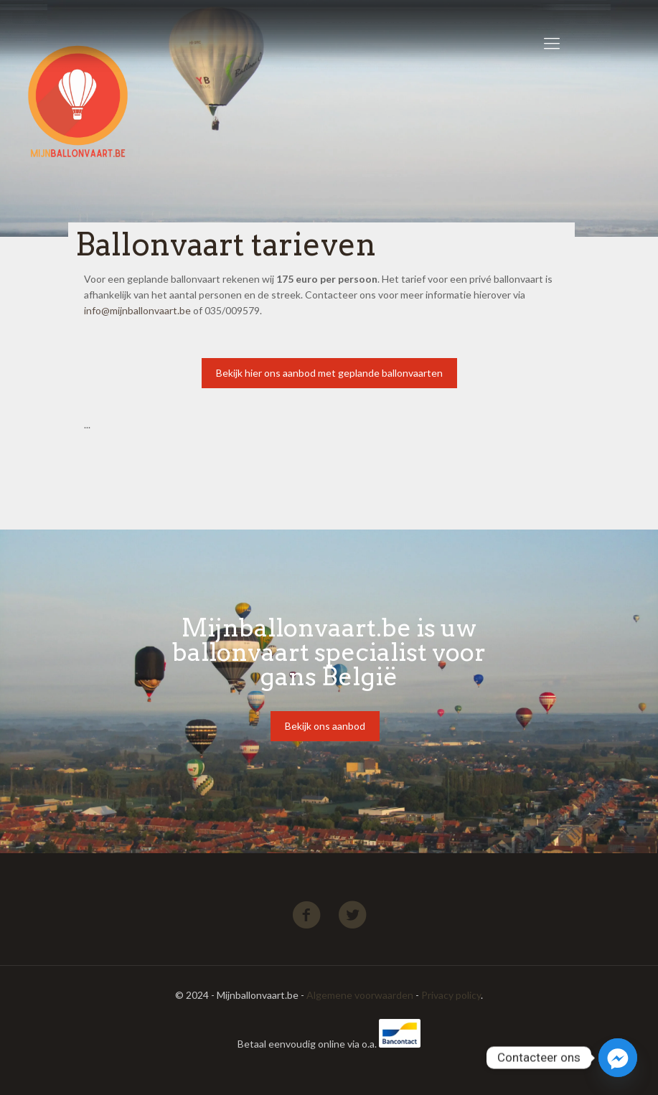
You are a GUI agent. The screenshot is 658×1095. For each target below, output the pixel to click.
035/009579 (232, 310)
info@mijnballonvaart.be (137, 310)
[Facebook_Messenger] (617, 1057)
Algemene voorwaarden (359, 995)
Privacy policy (451, 995)
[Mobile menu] (552, 43)
